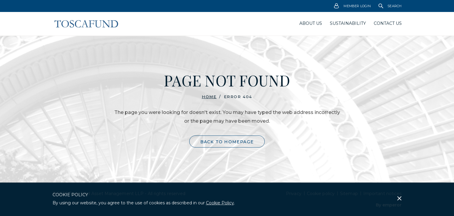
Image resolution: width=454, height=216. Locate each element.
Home (209, 96)
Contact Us (388, 23)
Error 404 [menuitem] (238, 97)
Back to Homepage (227, 141)
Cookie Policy (220, 203)
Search (390, 6)
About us (310, 23)
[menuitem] (352, 6)
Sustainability (348, 23)
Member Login (352, 6)
